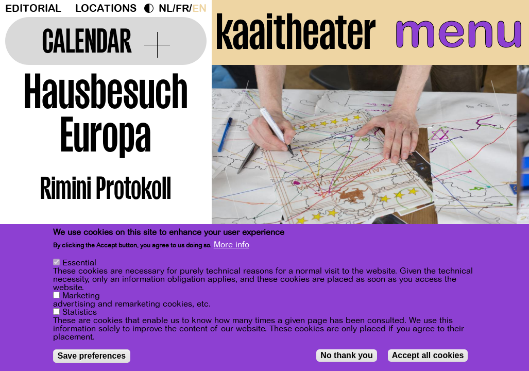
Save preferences (92, 355)
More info (231, 245)
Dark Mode (151, 8)
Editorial (33, 8)
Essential (79, 263)
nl (166, 8)
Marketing (81, 296)
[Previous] (237, 167)
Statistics (79, 312)
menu (459, 31)
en (199, 8)
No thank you (346, 355)
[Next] (503, 167)
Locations (105, 8)
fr (182, 8)
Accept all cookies (428, 355)
